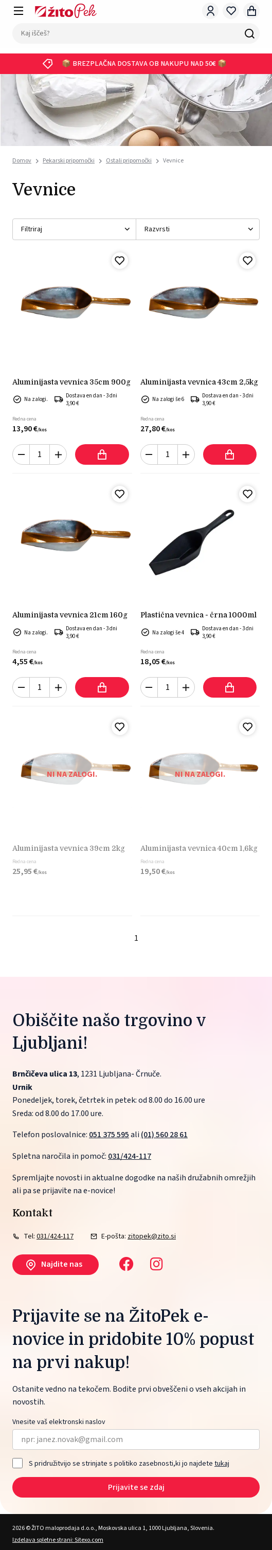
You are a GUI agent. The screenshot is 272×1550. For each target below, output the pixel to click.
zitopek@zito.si (152, 1236)
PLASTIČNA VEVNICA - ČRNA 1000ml (198, 615)
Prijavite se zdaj (136, 1487)
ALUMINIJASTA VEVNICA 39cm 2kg (68, 848)
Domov (21, 161)
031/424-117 (129, 1156)
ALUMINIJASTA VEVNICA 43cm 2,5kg (199, 382)
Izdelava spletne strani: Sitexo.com (57, 1540)
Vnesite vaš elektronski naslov (58, 1422)
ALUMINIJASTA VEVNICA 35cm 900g (71, 382)
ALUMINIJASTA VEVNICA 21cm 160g (70, 615)
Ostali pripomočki (129, 160)
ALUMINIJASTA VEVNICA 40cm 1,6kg (199, 848)
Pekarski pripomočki (69, 160)
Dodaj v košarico (102, 454)
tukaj (221, 1463)
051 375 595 (109, 1134)
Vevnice (173, 160)
